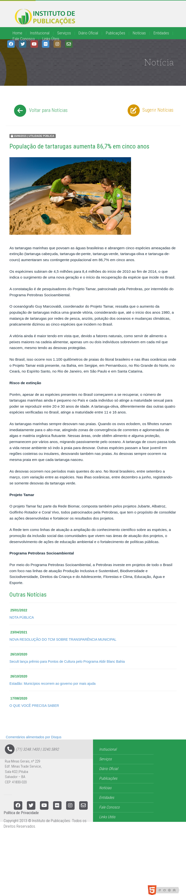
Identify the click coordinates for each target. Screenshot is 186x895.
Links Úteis (50, 38)
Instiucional (107, 749)
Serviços (64, 33)
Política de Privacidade (21, 812)
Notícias (139, 33)
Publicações (115, 33)
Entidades (161, 33)
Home (17, 33)
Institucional (39, 33)
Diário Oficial (88, 33)
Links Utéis (107, 817)
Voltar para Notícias (40, 111)
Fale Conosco (24, 38)
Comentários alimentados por (34, 737)
